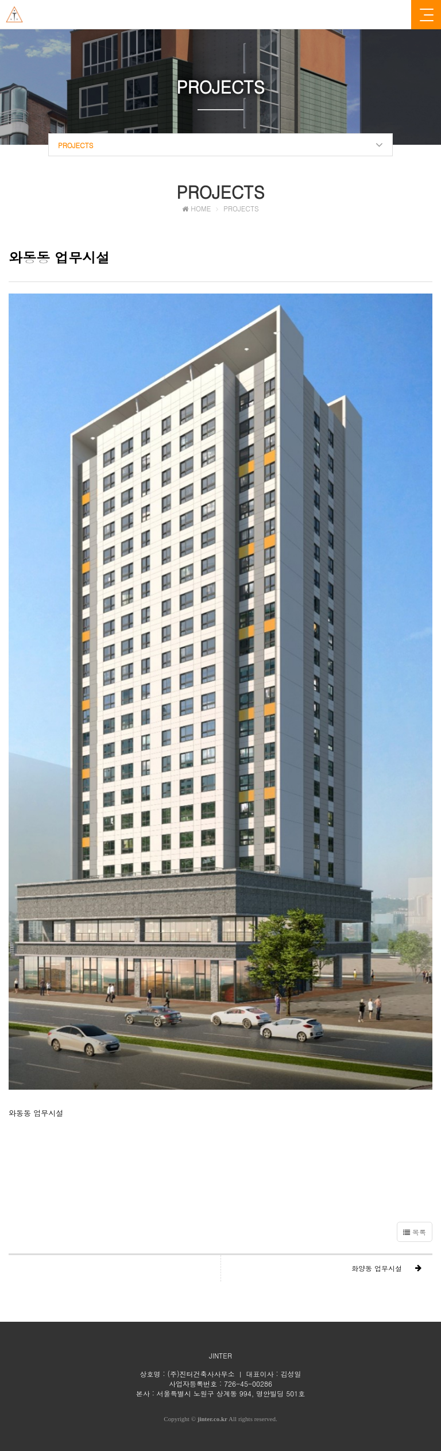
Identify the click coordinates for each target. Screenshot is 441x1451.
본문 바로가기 (0, 0)
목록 (414, 1232)
